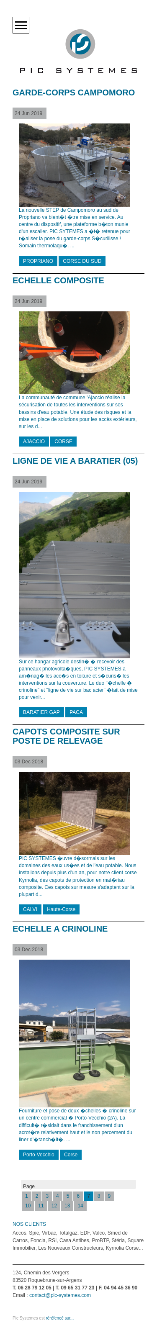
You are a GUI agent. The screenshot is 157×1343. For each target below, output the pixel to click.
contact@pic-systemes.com (60, 1295)
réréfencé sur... (60, 1318)
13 (67, 1206)
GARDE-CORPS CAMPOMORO (74, 92)
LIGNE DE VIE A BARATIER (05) (75, 460)
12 (54, 1206)
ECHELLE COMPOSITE (58, 280)
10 (28, 1206)
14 (80, 1206)
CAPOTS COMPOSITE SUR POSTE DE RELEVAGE (66, 736)
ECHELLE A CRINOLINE (60, 928)
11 (41, 1206)
